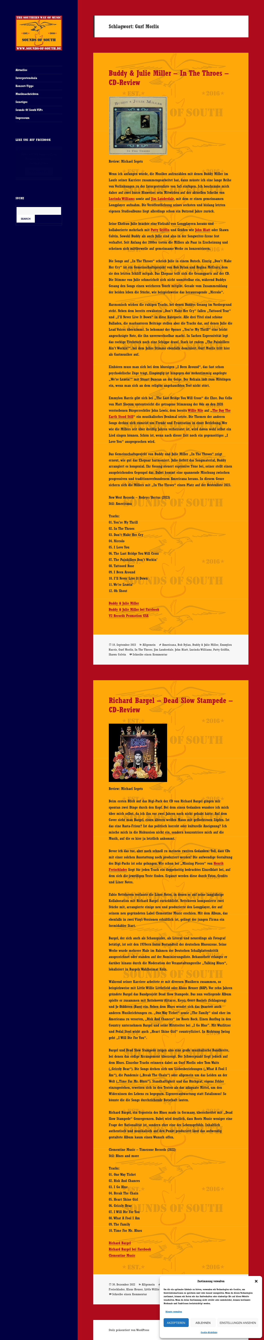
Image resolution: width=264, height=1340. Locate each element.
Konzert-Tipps (24, 86)
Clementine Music (122, 1255)
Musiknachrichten (27, 94)
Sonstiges (21, 102)
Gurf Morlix (125, 649)
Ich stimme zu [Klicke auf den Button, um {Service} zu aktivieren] (38, 171)
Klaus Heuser (134, 1289)
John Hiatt (202, 230)
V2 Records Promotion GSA (128, 615)
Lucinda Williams (122, 199)
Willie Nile (195, 410)
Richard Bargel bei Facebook (130, 1249)
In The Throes (143, 649)
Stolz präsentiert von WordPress (129, 1330)
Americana (169, 645)
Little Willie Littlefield (158, 1289)
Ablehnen (203, 1323)
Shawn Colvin (117, 654)
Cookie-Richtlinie (209, 1332)
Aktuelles (21, 70)
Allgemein (149, 645)
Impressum (22, 118)
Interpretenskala (26, 78)
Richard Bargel (120, 1243)
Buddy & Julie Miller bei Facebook (134, 609)
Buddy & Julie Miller (124, 603)
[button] (256, 1281)
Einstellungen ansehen (238, 1323)
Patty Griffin (160, 230)
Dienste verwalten (174, 1311)
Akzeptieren (176, 1323)
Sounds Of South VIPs (29, 110)
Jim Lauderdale (162, 199)
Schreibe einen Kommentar (150, 654)
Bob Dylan (184, 645)
